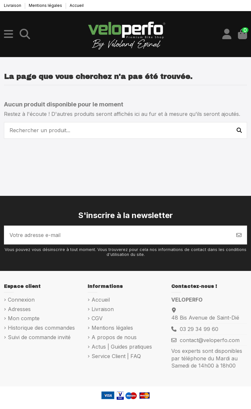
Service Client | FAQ (116, 356)
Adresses (19, 309)
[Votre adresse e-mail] (117, 235)
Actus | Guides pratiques (122, 346)
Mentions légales (46, 5)
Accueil (77, 5)
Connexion (21, 299)
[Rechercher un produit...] (239, 130)
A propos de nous (114, 337)
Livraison (13, 5)
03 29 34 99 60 (199, 329)
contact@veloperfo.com (210, 340)
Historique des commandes (41, 327)
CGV (97, 318)
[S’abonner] (239, 235)
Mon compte (24, 318)
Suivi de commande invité (39, 337)
